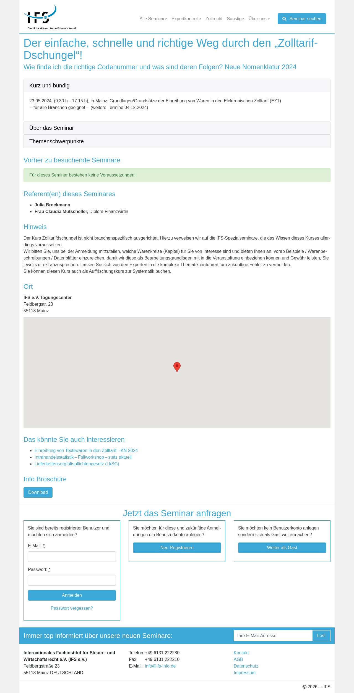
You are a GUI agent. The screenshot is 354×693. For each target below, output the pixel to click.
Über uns (258, 18)
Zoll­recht (213, 18)
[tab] (177, 85)
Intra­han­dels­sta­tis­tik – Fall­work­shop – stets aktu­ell (83, 457)
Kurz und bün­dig (49, 85)
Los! (321, 635)
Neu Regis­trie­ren (177, 547)
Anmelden (72, 595)
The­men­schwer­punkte (56, 141)
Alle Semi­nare (153, 18)
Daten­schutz (246, 666)
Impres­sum (245, 672)
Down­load (38, 492)
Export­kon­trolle (186, 18)
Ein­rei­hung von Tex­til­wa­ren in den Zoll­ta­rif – (86, 450)
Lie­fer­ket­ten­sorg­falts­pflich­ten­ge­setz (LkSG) (77, 463)
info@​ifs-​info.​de (160, 666)
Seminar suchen (301, 18)
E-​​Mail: (36, 545)
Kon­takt (241, 652)
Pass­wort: (39, 569)
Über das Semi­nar (51, 128)
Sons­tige (235, 18)
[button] (177, 367)
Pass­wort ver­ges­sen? (72, 608)
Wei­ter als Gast (282, 547)
